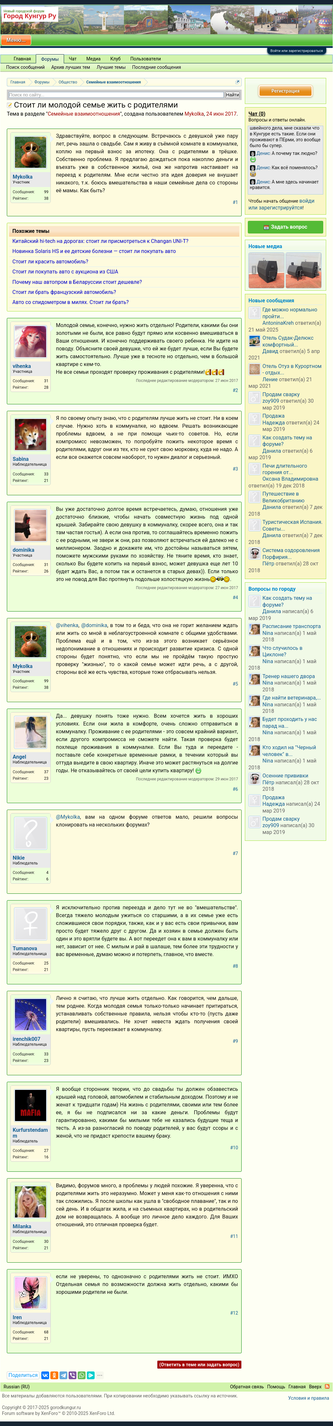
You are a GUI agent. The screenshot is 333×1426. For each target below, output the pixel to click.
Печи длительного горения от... (284, 469)
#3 (235, 469)
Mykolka (194, 114)
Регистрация (286, 91)
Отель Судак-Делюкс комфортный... (287, 341)
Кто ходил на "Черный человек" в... (289, 750)
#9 (235, 1041)
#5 (235, 684)
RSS (327, 1386)
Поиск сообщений (25, 67)
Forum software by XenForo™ (58, 1413)
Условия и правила (308, 1398)
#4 (235, 597)
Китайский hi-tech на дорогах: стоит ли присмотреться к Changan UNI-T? (100, 241)
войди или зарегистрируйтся (281, 204)
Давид (270, 351)
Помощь (276, 1386)
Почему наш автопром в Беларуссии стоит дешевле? (77, 282)
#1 (235, 202)
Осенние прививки (285, 776)
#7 (235, 853)
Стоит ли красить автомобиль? (50, 262)
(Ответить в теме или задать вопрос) (199, 1364)
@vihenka (67, 625)
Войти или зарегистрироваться (297, 51)
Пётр (268, 564)
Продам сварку (281, 394)
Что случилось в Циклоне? (282, 651)
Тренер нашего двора (288, 676)
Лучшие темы (111, 67)
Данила (271, 451)
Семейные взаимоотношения (84, 114)
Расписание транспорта (291, 626)
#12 (234, 1313)
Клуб (115, 58)
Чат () (256, 114)
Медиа (94, 58)
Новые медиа (265, 246)
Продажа (273, 416)
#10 (234, 1147)
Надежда (273, 423)
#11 (234, 1236)
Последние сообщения (156, 67)
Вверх (315, 1386)
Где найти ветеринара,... (291, 698)
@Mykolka (68, 817)
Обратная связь (247, 1386)
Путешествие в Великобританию (283, 497)
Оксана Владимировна (290, 479)
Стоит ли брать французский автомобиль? (64, 292)
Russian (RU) (17, 1386)
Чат (73, 58)
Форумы (50, 59)
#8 (235, 966)
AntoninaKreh (278, 323)
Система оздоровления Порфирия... (291, 553)
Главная (22, 58)
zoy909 (270, 401)
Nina (267, 633)
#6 (235, 789)
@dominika (94, 625)
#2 (235, 390)
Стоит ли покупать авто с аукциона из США (65, 272)
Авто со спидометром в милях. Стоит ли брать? (70, 302)
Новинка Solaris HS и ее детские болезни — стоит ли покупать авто (94, 251)
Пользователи (145, 58)
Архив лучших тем (70, 67)
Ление (270, 379)
